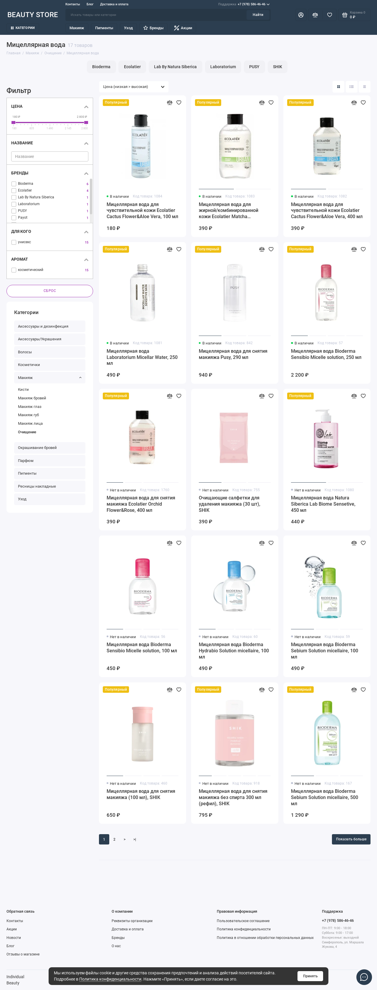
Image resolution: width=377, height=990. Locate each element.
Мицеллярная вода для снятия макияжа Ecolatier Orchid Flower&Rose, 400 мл (141, 504)
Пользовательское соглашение (243, 921)
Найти (258, 15)
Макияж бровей (32, 398)
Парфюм (26, 460)
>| (134, 839)
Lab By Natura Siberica (175, 66)
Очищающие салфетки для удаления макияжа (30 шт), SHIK (229, 504)
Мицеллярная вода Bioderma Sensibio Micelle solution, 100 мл (142, 648)
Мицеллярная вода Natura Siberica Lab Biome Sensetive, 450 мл (323, 504)
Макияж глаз (30, 406)
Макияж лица (30, 423)
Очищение (27, 432)
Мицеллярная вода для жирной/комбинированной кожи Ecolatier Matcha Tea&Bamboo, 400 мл (228, 211)
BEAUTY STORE (32, 14)
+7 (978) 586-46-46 (243, 4)
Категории (23, 28)
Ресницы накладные (37, 486)
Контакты (72, 4)
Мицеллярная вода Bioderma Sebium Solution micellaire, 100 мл (324, 651)
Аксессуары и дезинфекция (43, 326)
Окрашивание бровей (37, 448)
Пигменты (104, 28)
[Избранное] (329, 15)
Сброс (50, 291)
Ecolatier (132, 66)
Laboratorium (223, 66)
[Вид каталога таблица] (365, 87)
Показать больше (351, 839)
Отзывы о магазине (22, 954)
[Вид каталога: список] (352, 87)
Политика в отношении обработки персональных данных (265, 938)
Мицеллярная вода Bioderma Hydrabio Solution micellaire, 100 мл (234, 651)
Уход (128, 28)
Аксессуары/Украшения (39, 339)
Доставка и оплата (114, 4)
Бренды (153, 28)
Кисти (23, 390)
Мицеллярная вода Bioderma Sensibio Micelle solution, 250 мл (326, 354)
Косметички (29, 365)
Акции (183, 27)
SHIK (277, 66)
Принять (310, 976)
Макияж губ (28, 415)
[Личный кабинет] (301, 15)
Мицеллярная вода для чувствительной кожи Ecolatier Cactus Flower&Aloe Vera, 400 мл (327, 211)
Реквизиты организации (132, 921)
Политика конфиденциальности (110, 979)
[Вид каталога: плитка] (338, 87)
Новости (13, 938)
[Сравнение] (315, 15)
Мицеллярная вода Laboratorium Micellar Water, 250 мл (142, 357)
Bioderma (101, 66)
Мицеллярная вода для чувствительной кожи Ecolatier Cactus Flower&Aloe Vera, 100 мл (142, 211)
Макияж (77, 28)
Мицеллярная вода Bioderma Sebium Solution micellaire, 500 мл (324, 797)
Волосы (25, 352)
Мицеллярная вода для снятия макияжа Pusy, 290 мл (233, 354)
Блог (90, 4)
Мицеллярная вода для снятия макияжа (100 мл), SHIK (141, 794)
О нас (116, 946)
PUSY (254, 66)
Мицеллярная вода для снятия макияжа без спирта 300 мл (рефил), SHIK (233, 797)
